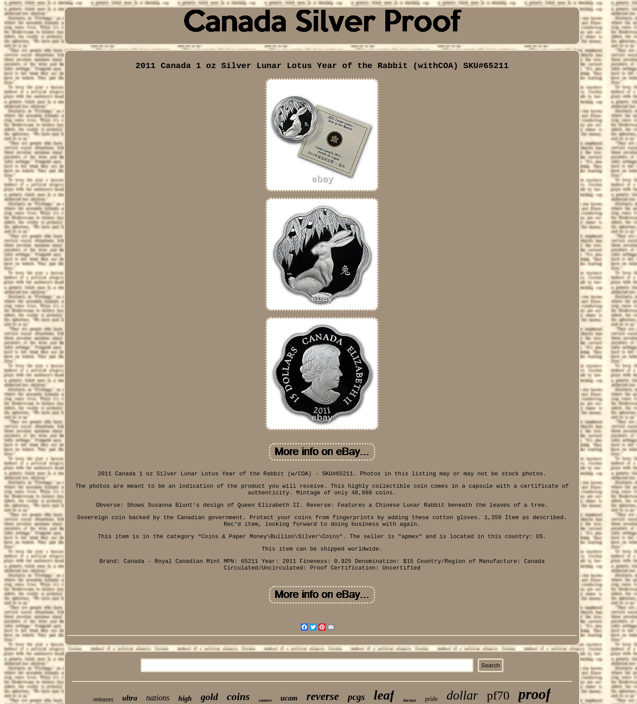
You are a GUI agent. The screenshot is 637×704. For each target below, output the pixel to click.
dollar (462, 695)
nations (157, 697)
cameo (265, 700)
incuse (409, 700)
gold (209, 696)
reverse (323, 696)
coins (238, 696)
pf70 (498, 695)
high (185, 698)
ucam (289, 698)
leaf (384, 695)
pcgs (356, 697)
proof (534, 694)
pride (431, 699)
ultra (129, 698)
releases (103, 699)
